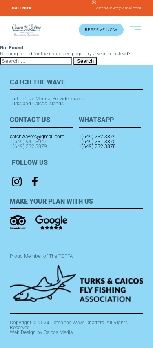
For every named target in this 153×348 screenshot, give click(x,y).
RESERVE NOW (101, 29)
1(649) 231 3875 (97, 141)
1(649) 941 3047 (28, 141)
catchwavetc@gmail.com (118, 8)
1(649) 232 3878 (97, 146)
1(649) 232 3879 (28, 146)
